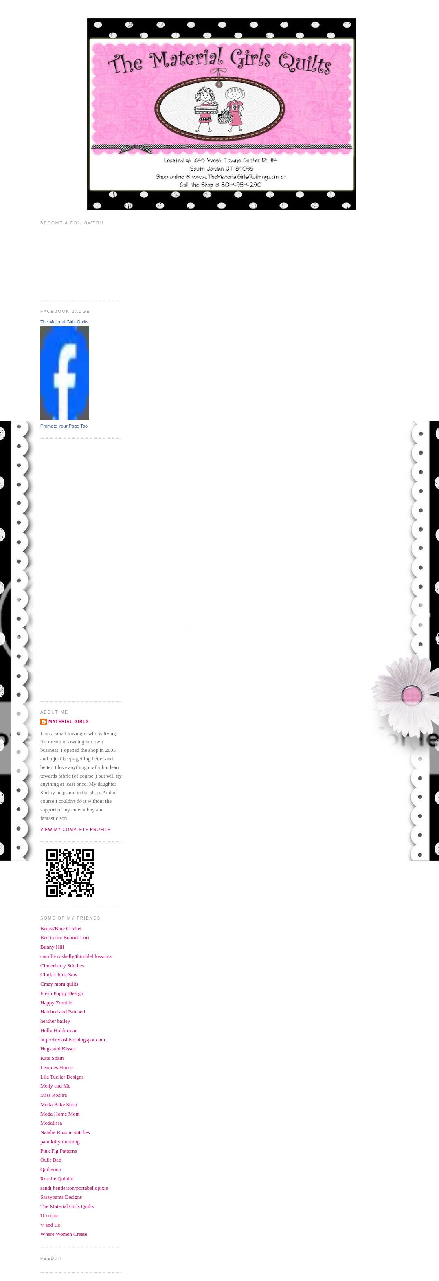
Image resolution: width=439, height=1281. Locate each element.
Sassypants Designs (61, 1197)
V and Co (50, 1225)
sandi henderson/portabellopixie (74, 1188)
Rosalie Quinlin (57, 1179)
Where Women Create (63, 1234)
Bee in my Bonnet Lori (64, 937)
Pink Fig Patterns (58, 1151)
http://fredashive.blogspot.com (72, 1040)
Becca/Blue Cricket (60, 928)
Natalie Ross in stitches (65, 1132)
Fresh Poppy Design (61, 993)
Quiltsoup (50, 1169)
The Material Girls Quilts (64, 321)
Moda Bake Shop (58, 1104)
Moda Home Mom (60, 1114)
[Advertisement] (72, 569)
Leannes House (56, 1067)
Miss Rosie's (53, 1095)
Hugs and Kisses (58, 1049)
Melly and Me (55, 1086)
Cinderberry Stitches (62, 965)
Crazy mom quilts (59, 984)
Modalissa (51, 1123)
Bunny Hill (52, 947)
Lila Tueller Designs (61, 1077)
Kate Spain (52, 1058)
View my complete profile (75, 829)
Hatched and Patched (62, 1012)
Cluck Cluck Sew (58, 974)
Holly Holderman (58, 1030)
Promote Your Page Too (64, 426)
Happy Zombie (56, 1003)
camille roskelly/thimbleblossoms (76, 956)
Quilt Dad (50, 1160)
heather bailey (55, 1021)
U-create (49, 1216)
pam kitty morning (60, 1141)
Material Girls (68, 721)
